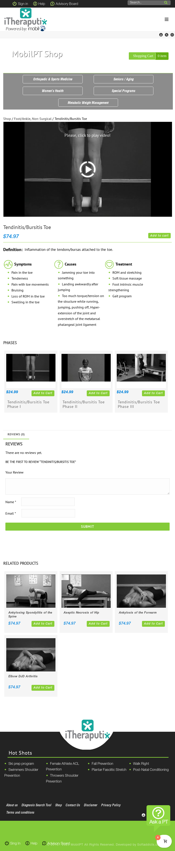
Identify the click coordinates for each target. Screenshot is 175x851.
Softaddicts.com (149, 844)
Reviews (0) (16, 434)
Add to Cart (42, 393)
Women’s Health (52, 91)
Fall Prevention (102, 763)
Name (10, 502)
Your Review (14, 472)
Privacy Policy (111, 805)
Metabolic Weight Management (88, 103)
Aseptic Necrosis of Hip (81, 613)
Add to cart (159, 235)
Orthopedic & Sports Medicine (52, 79)
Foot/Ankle (22, 118)
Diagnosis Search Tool (36, 805)
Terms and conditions (20, 812)
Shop (7, 118)
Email (10, 513)
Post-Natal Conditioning (151, 769)
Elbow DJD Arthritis (23, 676)
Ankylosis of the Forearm (138, 613)
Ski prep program (21, 763)
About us (12, 805)
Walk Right (141, 763)
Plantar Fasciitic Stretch (109, 769)
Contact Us (73, 805)
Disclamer (90, 805)
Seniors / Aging (124, 79)
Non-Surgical (42, 118)
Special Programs (123, 91)
